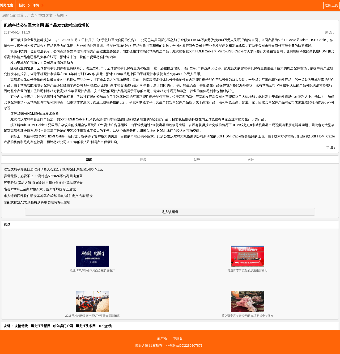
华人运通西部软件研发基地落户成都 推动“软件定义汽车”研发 (48, 196)
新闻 (22, 5)
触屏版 (162, 338)
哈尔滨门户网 (63, 326)
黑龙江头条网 (86, 326)
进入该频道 (170, 212)
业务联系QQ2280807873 (184, 345)
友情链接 (21, 326)
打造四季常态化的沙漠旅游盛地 (247, 270)
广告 (30, 15)
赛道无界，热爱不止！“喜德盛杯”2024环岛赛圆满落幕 (43, 176)
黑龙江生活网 (41, 326)
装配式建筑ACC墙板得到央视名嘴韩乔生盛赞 (37, 202)
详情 (35, 5)
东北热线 (105, 326)
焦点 (7, 224)
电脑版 (178, 338)
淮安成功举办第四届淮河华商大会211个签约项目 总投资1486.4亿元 (53, 169)
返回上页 (331, 5)
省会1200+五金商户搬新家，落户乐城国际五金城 (40, 189)
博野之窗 (6, 5)
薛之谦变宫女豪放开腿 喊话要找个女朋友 (247, 315)
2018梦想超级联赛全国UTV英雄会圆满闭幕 (92, 315)
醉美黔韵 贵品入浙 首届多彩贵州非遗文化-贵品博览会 (43, 182)
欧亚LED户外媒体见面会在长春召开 (92, 270)
